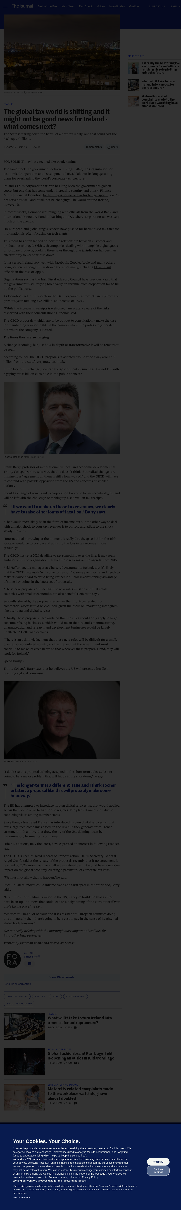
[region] (90, 1167)
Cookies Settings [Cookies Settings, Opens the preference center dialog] (158, 1170)
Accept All (158, 1161)
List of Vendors (21, 1197)
